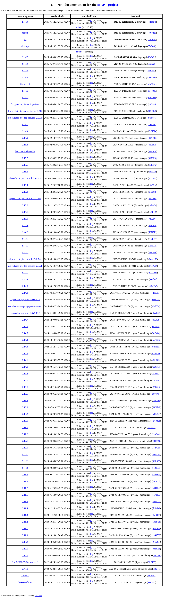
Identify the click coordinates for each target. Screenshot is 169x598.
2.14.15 (25, 232)
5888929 (156, 441)
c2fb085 (155, 360)
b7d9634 (153, 266)
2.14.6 (25, 326)
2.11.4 (25, 508)
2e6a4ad (156, 542)
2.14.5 (25, 333)
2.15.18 (25, 22)
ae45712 (151, 582)
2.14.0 (25, 367)
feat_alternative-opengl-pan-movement (25, 306)
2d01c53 (153, 259)
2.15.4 (25, 185)
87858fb (152, 192)
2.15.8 (25, 145)
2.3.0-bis (25, 575)
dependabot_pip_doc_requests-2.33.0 (25, 118)
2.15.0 (25, 219)
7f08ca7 (155, 373)
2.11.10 (25, 468)
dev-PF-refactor (25, 582)
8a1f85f (153, 279)
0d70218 (152, 158)
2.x (25, 39)
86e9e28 (152, 64)
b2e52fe (152, 185)
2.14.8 (25, 293)
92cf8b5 (152, 118)
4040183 (152, 138)
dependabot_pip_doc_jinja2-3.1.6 (25, 299)
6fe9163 (151, 562)
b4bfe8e (152, 205)
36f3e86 (155, 333)
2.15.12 (25, 97)
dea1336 (156, 340)
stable (78, 27)
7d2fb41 (152, 239)
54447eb (156, 488)
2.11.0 (25, 535)
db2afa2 (156, 508)
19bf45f (152, 124)
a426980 (152, 252)
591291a (152, 39)
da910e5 (152, 97)
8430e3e (152, 225)
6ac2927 (151, 427)
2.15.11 (25, 124)
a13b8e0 (156, 387)
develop (25, 46)
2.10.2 (25, 542)
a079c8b (156, 481)
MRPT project (107, 4)
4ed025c (156, 367)
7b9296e (152, 219)
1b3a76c (156, 522)
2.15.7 (25, 158)
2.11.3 (25, 515)
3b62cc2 (157, 569)
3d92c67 (156, 380)
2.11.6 (25, 495)
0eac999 (152, 246)
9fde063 (156, 461)
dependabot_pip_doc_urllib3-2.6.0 (24, 198)
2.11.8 (25, 481)
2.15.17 (25, 57)
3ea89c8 (156, 549)
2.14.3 (25, 347)
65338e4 (156, 474)
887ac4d (156, 501)
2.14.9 (25, 286)
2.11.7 (25, 488)
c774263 (153, 272)
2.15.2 (25, 205)
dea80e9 (155, 299)
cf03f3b (155, 320)
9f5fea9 (155, 347)
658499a (152, 178)
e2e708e (155, 306)
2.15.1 (25, 212)
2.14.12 (25, 252)
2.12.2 (25, 434)
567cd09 (156, 495)
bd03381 (155, 293)
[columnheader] (25, 16)
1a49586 (156, 535)
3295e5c (152, 151)
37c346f (151, 46)
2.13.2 (25, 414)
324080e (152, 198)
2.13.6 (25, 387)
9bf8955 (156, 515)
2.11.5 (25, 501)
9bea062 (156, 313)
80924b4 (152, 111)
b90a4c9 (156, 414)
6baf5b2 (156, 528)
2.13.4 (25, 400)
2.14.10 (25, 279)
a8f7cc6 (152, 104)
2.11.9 (25, 474)
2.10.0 (25, 555)
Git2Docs (38, 596)
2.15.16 (25, 64)
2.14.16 (25, 225)
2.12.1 (25, 441)
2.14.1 (25, 360)
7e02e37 (152, 77)
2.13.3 (25, 407)
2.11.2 (25, 522)
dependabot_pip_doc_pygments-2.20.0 (25, 111)
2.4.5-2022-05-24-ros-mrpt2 (25, 562)
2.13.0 (25, 427)
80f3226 (152, 33)
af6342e (156, 421)
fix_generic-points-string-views (25, 104)
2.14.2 (25, 353)
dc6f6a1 (152, 212)
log (91, 20)
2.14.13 (25, 246)
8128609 (156, 468)
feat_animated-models (25, 151)
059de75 (152, 145)
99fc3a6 (156, 434)
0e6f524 (152, 131)
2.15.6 (25, 165)
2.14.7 (25, 320)
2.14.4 (25, 340)
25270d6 (156, 448)
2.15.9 (25, 138)
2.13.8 (25, 373)
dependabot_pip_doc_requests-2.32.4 (25, 266)
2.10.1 (25, 549)
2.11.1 (25, 528)
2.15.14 (25, 77)
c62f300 (151, 70)
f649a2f (151, 57)
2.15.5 (25, 171)
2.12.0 (25, 448)
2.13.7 (25, 380)
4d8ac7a (152, 22)
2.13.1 (25, 421)
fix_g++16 (25, 84)
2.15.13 (25, 91)
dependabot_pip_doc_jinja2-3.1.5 (25, 313)
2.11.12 (25, 454)
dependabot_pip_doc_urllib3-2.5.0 (24, 259)
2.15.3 (25, 192)
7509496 (156, 353)
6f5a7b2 (153, 286)
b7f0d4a (152, 165)
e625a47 (151, 575)
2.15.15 (25, 70)
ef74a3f (152, 171)
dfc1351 (152, 84)
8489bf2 (156, 407)
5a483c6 (152, 91)
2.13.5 (25, 394)
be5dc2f (156, 326)
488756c (157, 555)
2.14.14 (25, 239)
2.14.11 (25, 272)
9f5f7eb (156, 400)
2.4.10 (25, 569)
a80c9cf (155, 394)
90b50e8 (156, 454)
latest (78, 51)
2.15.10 (25, 131)
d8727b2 (152, 232)
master (25, 33)
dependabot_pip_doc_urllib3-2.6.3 (24, 178)
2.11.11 (25, 461)
